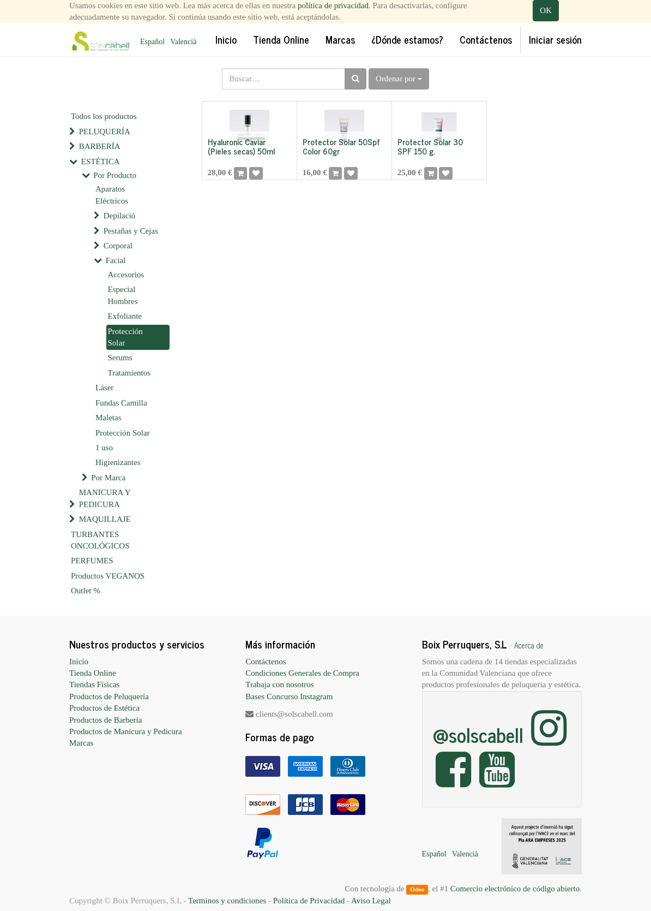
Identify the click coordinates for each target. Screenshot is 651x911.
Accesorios (126, 274)
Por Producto (114, 175)
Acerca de (529, 645)
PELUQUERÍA (104, 131)
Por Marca (108, 477)
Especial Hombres (123, 295)
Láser (104, 387)
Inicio (78, 661)
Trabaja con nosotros (279, 684)
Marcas (81, 743)
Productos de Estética (104, 708)
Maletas (108, 417)
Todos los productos (104, 116)
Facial (116, 260)
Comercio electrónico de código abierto (515, 888)
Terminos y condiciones (227, 900)
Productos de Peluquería (109, 696)
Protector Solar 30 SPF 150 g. (430, 146)
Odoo (417, 889)
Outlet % (85, 590)
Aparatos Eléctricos (111, 194)
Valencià (183, 42)
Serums (120, 357)
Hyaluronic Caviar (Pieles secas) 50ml (241, 146)
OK (546, 10)
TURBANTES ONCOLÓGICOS (100, 540)
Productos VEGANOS (107, 575)
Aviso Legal (371, 900)
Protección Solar (125, 337)
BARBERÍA (99, 146)
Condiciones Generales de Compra (302, 673)
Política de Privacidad (309, 900)
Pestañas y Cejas (131, 231)
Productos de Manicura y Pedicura (125, 731)
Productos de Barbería (105, 720)
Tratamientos (129, 372)
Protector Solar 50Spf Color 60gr (341, 146)
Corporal (118, 245)
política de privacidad (333, 5)
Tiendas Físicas (94, 684)
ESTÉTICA (100, 161)
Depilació (119, 215)
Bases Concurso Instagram (289, 696)
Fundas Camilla (121, 402)
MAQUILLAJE (105, 519)
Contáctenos (265, 661)
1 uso (104, 447)
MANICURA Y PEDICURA (104, 498)
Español (152, 42)
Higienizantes (117, 462)
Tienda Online (92, 673)
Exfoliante (125, 316)
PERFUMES (92, 560)
